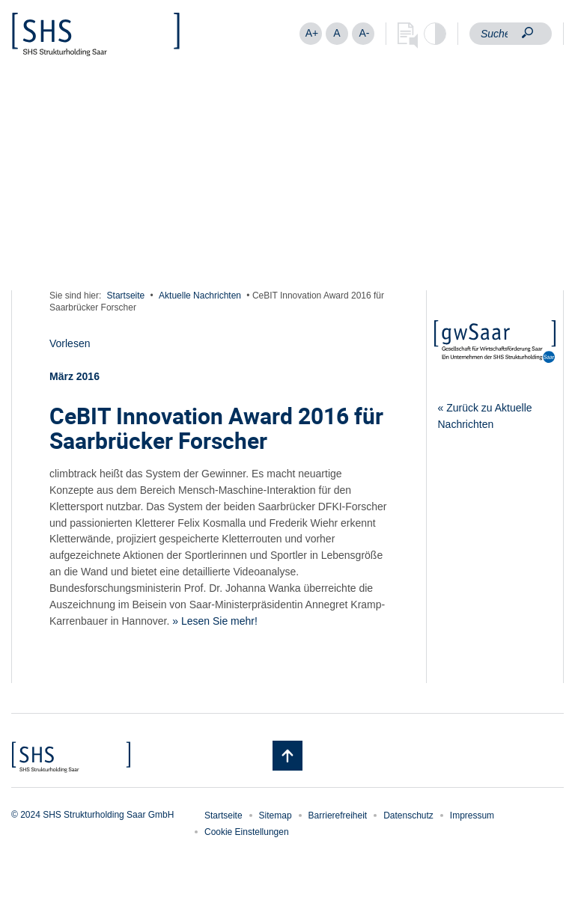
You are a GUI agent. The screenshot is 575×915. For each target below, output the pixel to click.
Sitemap (275, 815)
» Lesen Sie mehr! (215, 621)
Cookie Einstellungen (246, 832)
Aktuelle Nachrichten (200, 295)
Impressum (472, 815)
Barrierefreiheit (338, 815)
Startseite (126, 295)
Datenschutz (408, 815)
